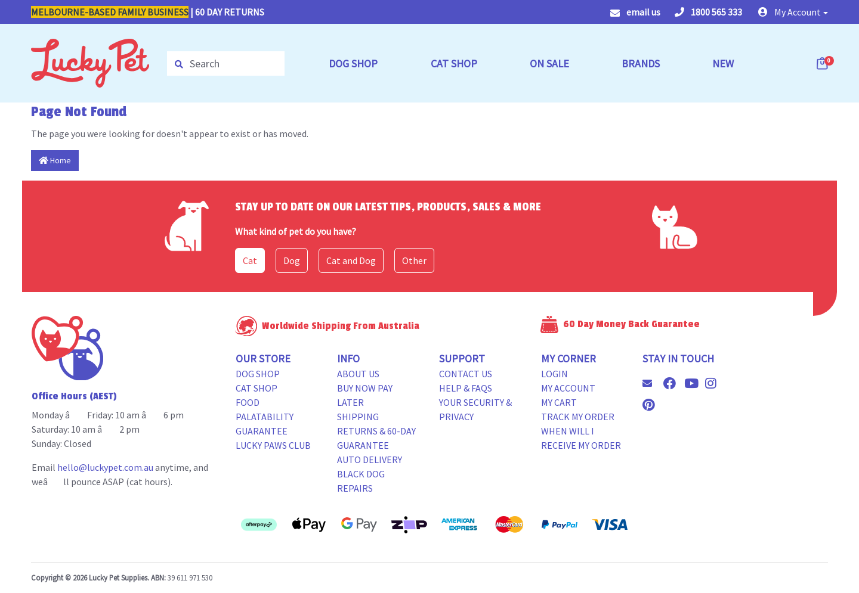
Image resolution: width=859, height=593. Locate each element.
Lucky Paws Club (273, 445)
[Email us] (652, 383)
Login (554, 374)
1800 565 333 (708, 12)
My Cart (559, 402)
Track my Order (577, 417)
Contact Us (465, 374)
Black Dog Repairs (361, 481)
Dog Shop (258, 374)
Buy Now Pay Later (365, 395)
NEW (723, 63)
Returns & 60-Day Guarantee (376, 438)
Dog (291, 260)
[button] (793, 12)
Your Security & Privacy (475, 409)
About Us (358, 374)
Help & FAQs (465, 388)
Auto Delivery (369, 459)
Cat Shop (256, 388)
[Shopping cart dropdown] (823, 63)
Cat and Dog (351, 260)
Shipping (358, 417)
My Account (568, 388)
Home (55, 160)
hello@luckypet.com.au (105, 467)
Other (414, 260)
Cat (250, 260)
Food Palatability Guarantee (264, 416)
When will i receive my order (581, 438)
